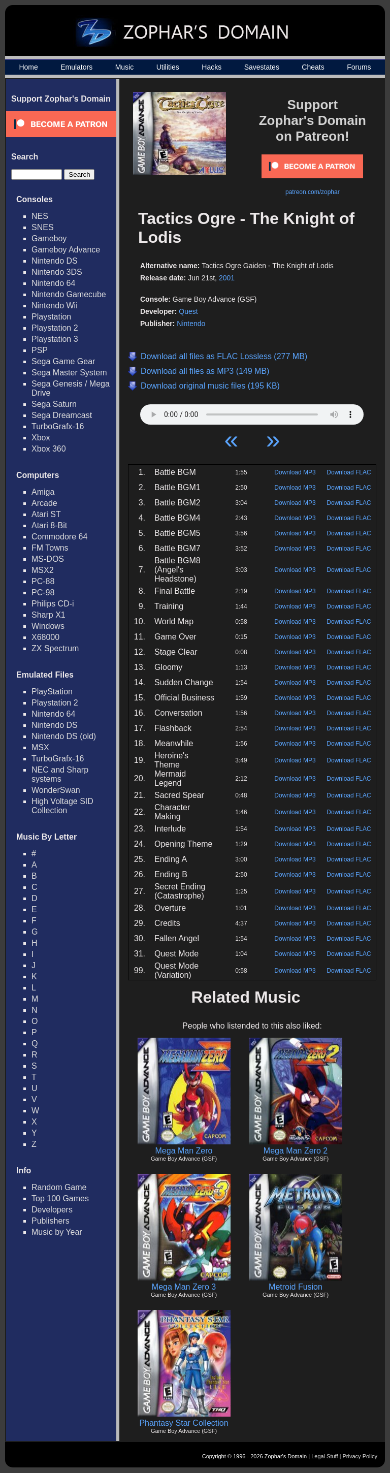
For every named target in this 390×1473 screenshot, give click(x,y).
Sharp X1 (48, 615)
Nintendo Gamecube (68, 294)
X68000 (45, 637)
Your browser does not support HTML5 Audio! (252, 412)
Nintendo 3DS (56, 272)
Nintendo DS (54, 261)
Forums (359, 67)
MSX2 (42, 570)
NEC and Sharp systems (59, 774)
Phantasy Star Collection (183, 1423)
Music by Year (56, 1232)
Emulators (76, 67)
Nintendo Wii (54, 305)
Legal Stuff (324, 1456)
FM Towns (50, 547)
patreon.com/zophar (312, 192)
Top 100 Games (60, 1198)
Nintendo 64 (53, 283)
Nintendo (191, 323)
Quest (188, 311)
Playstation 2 (54, 328)
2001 (227, 278)
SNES (42, 227)
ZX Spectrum (55, 648)
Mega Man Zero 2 (296, 1150)
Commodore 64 (59, 536)
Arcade (44, 503)
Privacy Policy (360, 1456)
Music (124, 67)
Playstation (51, 316)
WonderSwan (55, 790)
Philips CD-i (52, 603)
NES (39, 216)
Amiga (42, 492)
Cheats (313, 67)
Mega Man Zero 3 (184, 1287)
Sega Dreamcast (61, 415)
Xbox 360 (48, 448)
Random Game (59, 1187)
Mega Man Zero (184, 1150)
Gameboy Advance (65, 249)
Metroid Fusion (295, 1287)
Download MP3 (294, 472)
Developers (52, 1209)
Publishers (50, 1220)
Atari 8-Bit (49, 525)
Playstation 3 (54, 339)
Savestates (261, 67)
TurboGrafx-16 (57, 426)
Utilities (167, 67)
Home (28, 67)
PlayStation (52, 691)
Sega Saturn (54, 404)
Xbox (40, 437)
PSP (39, 350)
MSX (40, 747)
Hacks (211, 67)
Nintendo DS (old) (63, 736)
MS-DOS (47, 559)
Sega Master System (69, 372)
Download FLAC (349, 472)
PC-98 (42, 592)
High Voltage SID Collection (62, 806)
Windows (47, 626)
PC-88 (42, 581)
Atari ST (46, 514)
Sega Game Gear (63, 361)
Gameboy (49, 238)
